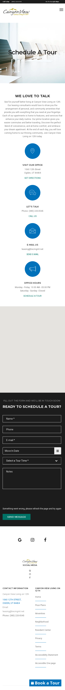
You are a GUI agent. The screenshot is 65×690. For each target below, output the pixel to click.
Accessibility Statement (46, 656)
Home (40, 598)
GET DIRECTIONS (32, 178)
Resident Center (43, 631)
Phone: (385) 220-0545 (13, 615)
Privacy (40, 640)
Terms (40, 648)
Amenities (40, 615)
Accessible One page (45, 664)
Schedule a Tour (32, 296)
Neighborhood (42, 623)
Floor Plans (40, 606)
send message (16, 517)
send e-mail (33, 254)
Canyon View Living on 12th (16, 594)
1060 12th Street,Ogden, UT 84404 (12, 601)
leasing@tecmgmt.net (32, 249)
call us (33, 216)
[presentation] (29, 500)
